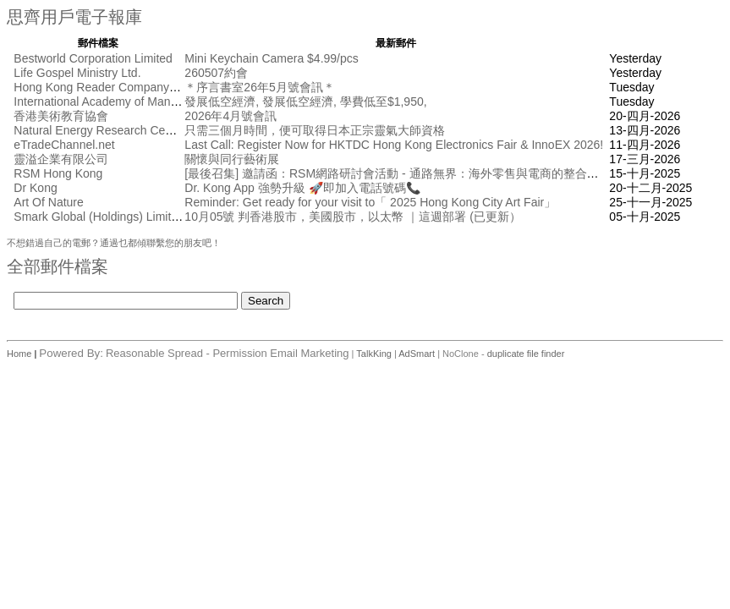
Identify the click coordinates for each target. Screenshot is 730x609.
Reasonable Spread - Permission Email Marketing (227, 353)
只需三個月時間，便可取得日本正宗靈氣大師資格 (314, 130)
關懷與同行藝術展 (231, 159)
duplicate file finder (526, 353)
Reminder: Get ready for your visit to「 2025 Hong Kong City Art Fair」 (370, 202)
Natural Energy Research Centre (99, 130)
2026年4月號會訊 (230, 116)
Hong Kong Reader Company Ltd (101, 87)
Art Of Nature (48, 202)
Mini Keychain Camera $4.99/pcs (271, 58)
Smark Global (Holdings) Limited (99, 216)
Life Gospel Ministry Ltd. (77, 73)
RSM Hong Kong (58, 173)
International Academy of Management (115, 101)
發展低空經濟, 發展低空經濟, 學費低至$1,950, (305, 101)
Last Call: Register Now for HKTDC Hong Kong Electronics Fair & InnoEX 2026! (393, 144)
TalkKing (374, 353)
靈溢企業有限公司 (61, 159)
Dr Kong (35, 188)
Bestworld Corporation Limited (93, 58)
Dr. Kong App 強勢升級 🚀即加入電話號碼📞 (302, 188)
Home (20, 353)
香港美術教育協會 (61, 116)
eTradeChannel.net (64, 144)
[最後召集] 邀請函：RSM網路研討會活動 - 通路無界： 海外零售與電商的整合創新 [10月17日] (427, 173)
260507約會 (216, 73)
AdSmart (416, 353)
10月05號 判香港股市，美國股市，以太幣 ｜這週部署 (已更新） (352, 216)
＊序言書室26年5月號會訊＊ (259, 87)
